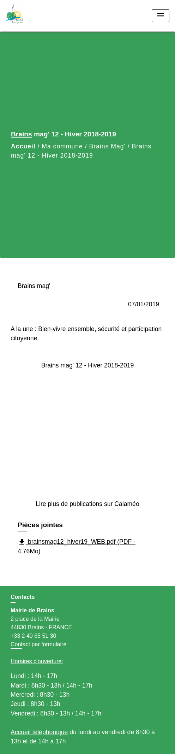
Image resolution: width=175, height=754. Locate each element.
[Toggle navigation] (160, 15)
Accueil (23, 146)
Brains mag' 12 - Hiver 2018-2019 (87, 365)
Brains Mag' (107, 146)
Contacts (23, 597)
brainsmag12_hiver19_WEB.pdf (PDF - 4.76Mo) (76, 546)
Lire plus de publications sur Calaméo (87, 503)
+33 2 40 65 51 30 (33, 636)
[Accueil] (32, 15)
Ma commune (62, 146)
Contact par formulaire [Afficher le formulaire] (38, 644)
